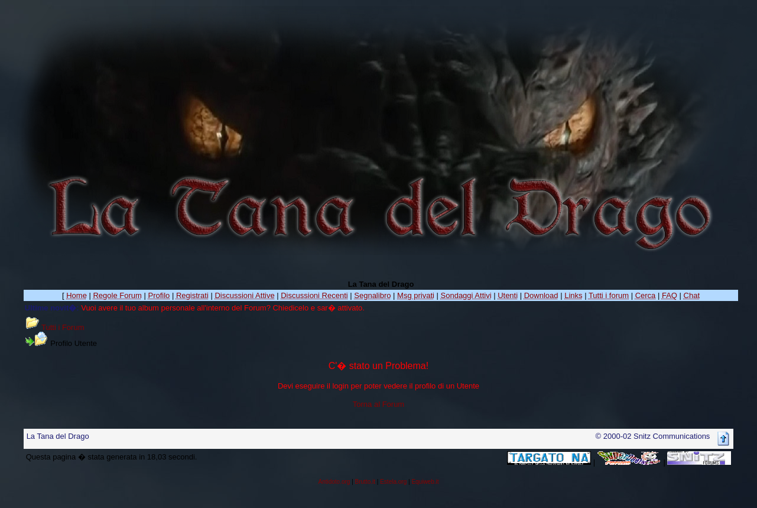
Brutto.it (365, 481)
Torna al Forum (378, 404)
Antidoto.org (334, 481)
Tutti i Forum (62, 327)
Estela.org (393, 481)
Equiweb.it (424, 481)
